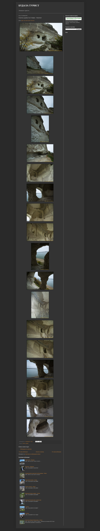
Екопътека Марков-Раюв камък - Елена (33, 520)
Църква (26, 443)
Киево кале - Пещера (29, 459)
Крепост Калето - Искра (30, 486)
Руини (24, 443)
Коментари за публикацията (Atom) (32, 454)
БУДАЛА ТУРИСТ (29, 5)
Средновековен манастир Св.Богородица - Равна (36, 473)
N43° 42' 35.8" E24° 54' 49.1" (28, 20)
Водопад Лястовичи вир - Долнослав (33, 500)
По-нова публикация (23, 451)
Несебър (27, 513)
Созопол (27, 506)
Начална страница (40, 451)
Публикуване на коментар (26, 449)
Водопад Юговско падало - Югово (32, 493)
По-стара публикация (56, 451)
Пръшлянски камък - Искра (31, 480)
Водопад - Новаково (29, 466)
